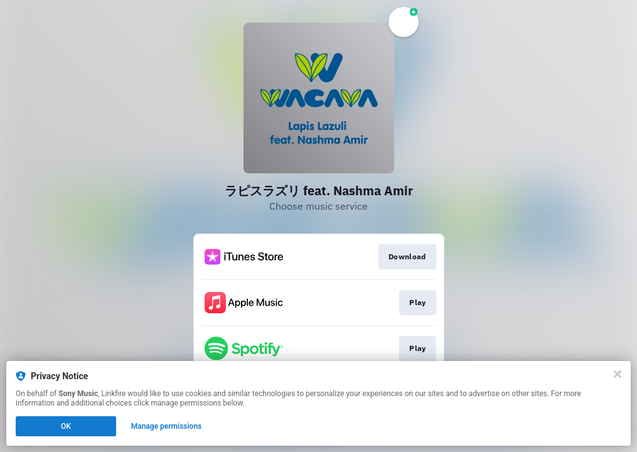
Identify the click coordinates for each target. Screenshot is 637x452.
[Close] (618, 374)
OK (66, 426)
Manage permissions (166, 426)
